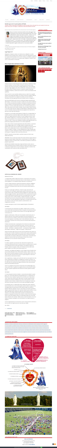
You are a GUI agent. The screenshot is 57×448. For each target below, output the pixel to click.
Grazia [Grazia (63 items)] (6, 327)
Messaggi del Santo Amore (11, 21)
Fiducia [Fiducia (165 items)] (42, 325)
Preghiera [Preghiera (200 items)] (28, 329)
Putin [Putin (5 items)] (39, 329)
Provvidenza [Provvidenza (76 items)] (34, 329)
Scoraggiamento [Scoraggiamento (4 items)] (25, 331)
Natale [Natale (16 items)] (35, 327)
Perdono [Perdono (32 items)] (17, 329)
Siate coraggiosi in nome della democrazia (31, 313)
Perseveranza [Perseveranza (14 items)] (23, 329)
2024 (43, 70)
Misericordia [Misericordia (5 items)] (22, 327)
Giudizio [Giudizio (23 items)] (46, 325)
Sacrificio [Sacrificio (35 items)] (43, 329)
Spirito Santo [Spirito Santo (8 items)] (36, 331)
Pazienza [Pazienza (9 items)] (46, 327)
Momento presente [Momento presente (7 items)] (29, 327)
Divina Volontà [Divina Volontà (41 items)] (32, 325)
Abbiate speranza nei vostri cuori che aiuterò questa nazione (20, 313)
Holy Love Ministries (28, 439)
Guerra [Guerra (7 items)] (10, 327)
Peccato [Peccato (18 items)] (7, 329)
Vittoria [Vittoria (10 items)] (11, 333)
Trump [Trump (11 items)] (45, 331)
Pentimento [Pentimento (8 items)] (12, 329)
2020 (43, 71)
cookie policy (38, 447)
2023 (46, 70)
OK (41, 447)
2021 (39, 71)
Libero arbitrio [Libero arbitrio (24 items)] (16, 327)
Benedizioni (9, 308)
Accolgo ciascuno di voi (42, 49)
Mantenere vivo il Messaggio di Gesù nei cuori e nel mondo (44, 47)
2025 (39, 70)
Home (6, 21)
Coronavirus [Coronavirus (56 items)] (7, 325)
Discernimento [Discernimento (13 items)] (18, 325)
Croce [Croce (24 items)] (12, 325)
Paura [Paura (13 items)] (42, 327)
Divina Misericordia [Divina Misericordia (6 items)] (25, 325)
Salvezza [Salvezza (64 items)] (48, 329)
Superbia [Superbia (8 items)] (41, 331)
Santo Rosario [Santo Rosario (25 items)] (18, 331)
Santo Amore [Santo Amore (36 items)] (12, 331)
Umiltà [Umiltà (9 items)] (49, 331)
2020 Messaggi (17, 21)
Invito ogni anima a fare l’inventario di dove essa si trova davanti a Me (10, 314)
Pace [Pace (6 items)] (39, 327)
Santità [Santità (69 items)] (7, 331)
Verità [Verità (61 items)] (6, 333)
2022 (49, 70)
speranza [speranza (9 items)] (31, 331)
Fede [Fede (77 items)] (37, 325)
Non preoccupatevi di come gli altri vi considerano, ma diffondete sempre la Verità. (45, 33)
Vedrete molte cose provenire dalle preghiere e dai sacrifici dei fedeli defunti (44, 40)
